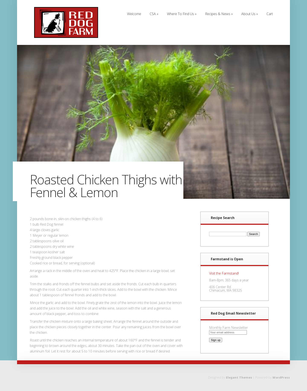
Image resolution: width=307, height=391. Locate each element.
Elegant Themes (239, 377)
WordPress (281, 377)
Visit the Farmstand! (224, 273)
